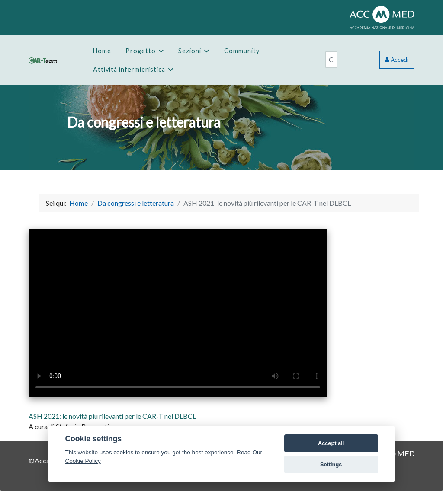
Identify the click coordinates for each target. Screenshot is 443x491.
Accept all (331, 443)
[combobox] (331, 59)
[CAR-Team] (43, 59)
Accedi (396, 59)
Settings (331, 464)
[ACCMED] (382, 16)
